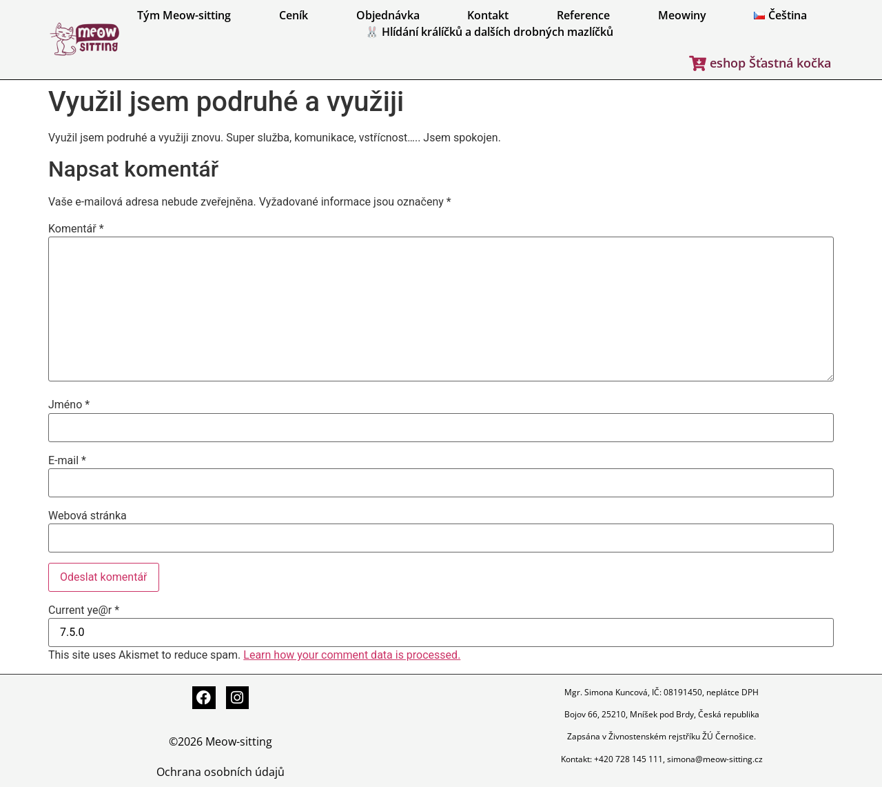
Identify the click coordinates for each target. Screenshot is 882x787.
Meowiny (682, 15)
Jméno (69, 404)
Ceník (293, 15)
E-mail (67, 460)
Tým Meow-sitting (184, 15)
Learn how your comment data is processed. (351, 654)
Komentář (76, 229)
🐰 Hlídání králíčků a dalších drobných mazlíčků (489, 31)
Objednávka (388, 15)
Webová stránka (87, 515)
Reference (583, 15)
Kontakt (488, 15)
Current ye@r (83, 610)
